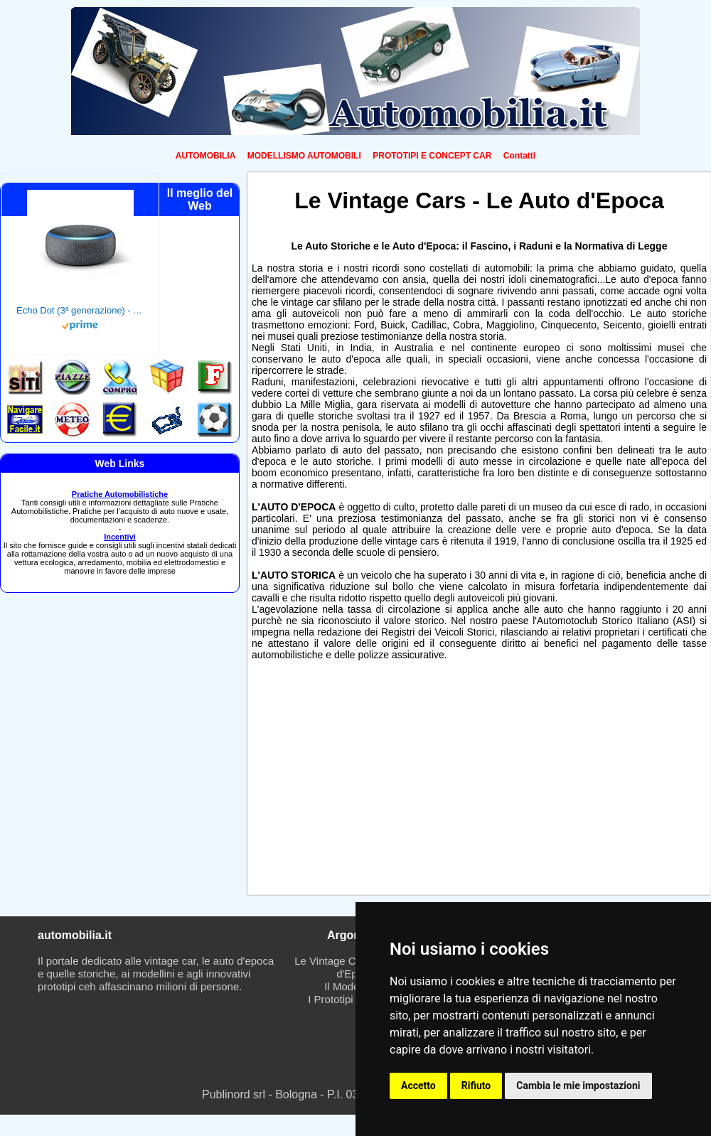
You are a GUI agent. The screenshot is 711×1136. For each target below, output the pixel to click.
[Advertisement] (329, 780)
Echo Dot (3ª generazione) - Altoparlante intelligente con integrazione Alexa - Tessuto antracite (80, 310)
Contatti (519, 156)
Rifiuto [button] (476, 1085)
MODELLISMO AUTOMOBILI (304, 156)
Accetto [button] (418, 1085)
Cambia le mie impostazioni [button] (578, 1085)
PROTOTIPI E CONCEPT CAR (432, 156)
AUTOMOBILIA (205, 156)
